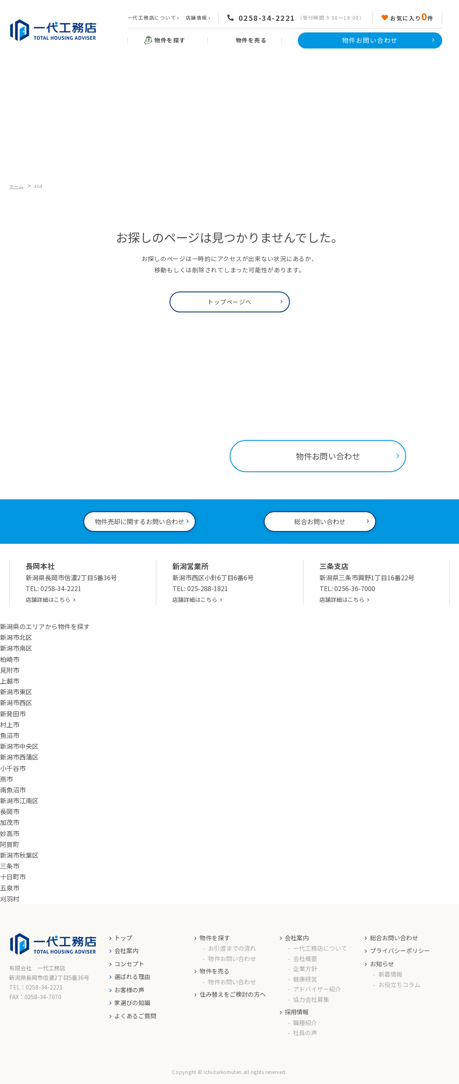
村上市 (9, 724)
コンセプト (129, 963)
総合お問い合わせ (394, 937)
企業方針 (305, 968)
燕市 (6, 779)
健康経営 (305, 979)
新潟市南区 (16, 648)
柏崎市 (9, 659)
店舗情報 (196, 17)
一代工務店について (151, 17)
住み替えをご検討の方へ (233, 994)
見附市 (9, 670)
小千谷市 (13, 768)
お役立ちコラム (399, 984)
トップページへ (229, 302)
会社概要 (305, 958)
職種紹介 (305, 1022)
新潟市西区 (16, 702)
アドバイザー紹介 (317, 989)
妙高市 (9, 833)
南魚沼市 (13, 789)
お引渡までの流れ (232, 948)
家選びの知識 (132, 1002)
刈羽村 (9, 898)
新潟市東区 (16, 691)
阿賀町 (9, 844)
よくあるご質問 (135, 1016)
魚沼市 (9, 735)
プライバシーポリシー (400, 950)
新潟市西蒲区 (19, 757)
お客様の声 (129, 989)
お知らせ (382, 963)
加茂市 (9, 822)
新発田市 (13, 713)
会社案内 (126, 950)
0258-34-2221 (267, 18)
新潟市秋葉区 (19, 855)
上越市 (9, 681)
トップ (123, 937)
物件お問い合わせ (232, 958)
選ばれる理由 (132, 976)
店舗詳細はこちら (48, 599)
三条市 (9, 866)
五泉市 (9, 888)
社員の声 (305, 1032)
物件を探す (215, 937)
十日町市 (13, 876)
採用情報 (297, 1012)
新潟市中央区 (19, 746)
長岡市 (9, 811)
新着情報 (390, 974)
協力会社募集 (311, 999)
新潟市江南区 (19, 800)
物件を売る (215, 971)
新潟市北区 (16, 637)
